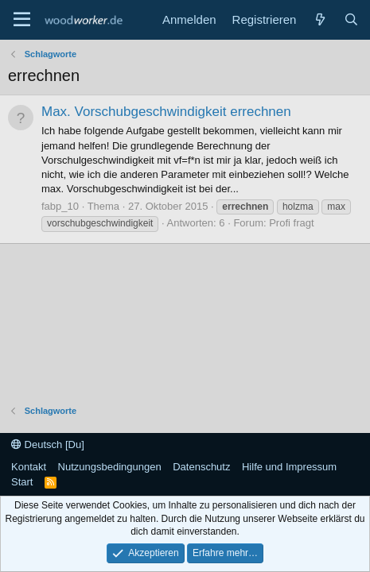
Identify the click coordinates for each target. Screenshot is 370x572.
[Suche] (351, 19)
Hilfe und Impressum (289, 467)
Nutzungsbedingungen (110, 467)
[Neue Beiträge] (319, 19)
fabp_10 (60, 206)
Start (22, 482)
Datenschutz (201, 467)
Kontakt (28, 467)
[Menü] (22, 20)
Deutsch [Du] (47, 444)
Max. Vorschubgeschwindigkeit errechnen (166, 111)
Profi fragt (291, 223)
